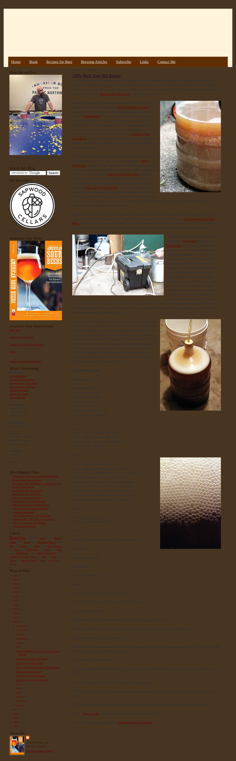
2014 (16, 613)
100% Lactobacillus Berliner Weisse (30, 504)
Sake (42, 560)
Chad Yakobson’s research (133, 107)
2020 (16, 588)
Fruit (42, 538)
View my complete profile (39, 751)
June (19, 684)
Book (33, 62)
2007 (16, 726)
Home (16, 62)
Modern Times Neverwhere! (135, 722)
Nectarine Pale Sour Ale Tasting (32, 658)
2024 (16, 575)
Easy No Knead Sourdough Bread (30, 508)
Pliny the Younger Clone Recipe (29, 522)
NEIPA (37, 546)
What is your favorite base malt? (32, 679)
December (22, 626)
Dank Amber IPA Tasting (28, 671)
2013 (16, 617)
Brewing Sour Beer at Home (26, 479)
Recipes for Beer (59, 62)
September (22, 638)
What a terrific (90, 713)
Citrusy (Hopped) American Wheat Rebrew (38, 667)
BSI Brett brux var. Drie (123, 174)
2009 (16, 717)
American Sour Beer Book (22, 556)
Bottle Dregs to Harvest (21, 337)
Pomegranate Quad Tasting (29, 663)
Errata (12, 351)
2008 (16, 722)
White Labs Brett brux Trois (101, 187)
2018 (16, 596)
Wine (59, 549)
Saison (23, 546)
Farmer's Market (28, 560)
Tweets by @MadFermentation (25, 361)
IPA (11, 546)
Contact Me (166, 62)
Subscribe (123, 62)
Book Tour (14, 330)
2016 (16, 604)
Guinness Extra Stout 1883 (23, 383)
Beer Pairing (54, 560)
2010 (16, 713)
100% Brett (32, 549)
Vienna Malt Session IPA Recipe (28, 501)
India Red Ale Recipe (24, 512)
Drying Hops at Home (24, 526)
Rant (44, 556)
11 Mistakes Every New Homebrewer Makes (35, 476)
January (20, 705)
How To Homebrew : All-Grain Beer (32, 515)
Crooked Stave (91, 116)
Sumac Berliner (17, 397)
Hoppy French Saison (23, 487)
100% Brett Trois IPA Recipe (27, 494)
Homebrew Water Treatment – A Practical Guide (37, 483)
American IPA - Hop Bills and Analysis (33, 519)
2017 (16, 600)
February (21, 701)
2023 (16, 579)
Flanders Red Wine (19, 390)
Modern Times (46, 542)
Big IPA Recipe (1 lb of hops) (27, 490)
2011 (16, 709)
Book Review (54, 546)
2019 (16, 592)
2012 (16, 621)
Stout (27, 542)
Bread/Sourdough (47, 553)
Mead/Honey (22, 553)
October (20, 634)
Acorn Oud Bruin (18, 376)
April (19, 692)
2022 (16, 583)
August (20, 642)
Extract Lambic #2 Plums (22, 386)
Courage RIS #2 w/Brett (21, 379)
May (19, 688)
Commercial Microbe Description (26, 344)
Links (144, 62)
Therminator (174, 245)
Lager (17, 549)
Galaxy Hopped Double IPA (26, 497)
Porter (47, 549)
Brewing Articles (94, 62)
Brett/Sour (17, 538)
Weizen (12, 560)
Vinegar (12, 564)
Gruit (54, 556)
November (22, 630)
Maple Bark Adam (18, 394)
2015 (16, 609)
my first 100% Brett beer (114, 94)
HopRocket (189, 241)
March (20, 696)
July (18, 647)
